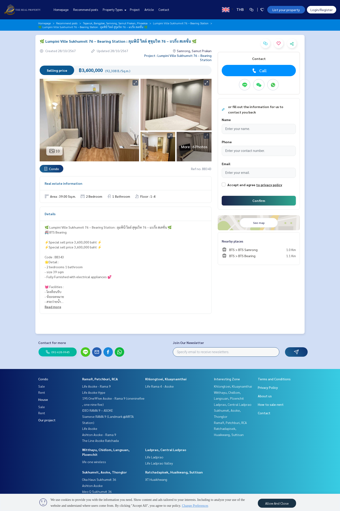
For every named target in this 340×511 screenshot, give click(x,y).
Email (226, 164)
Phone (227, 142)
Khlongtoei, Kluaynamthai (166, 379)
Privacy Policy (268, 387)
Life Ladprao (154, 457)
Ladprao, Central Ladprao (165, 450)
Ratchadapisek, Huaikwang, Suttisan (174, 472)
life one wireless (94, 462)
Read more (53, 307)
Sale (41, 386)
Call (259, 70)
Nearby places (232, 241)
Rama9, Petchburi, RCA (100, 379)
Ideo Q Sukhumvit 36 (97, 491)
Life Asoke (89, 428)
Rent (41, 392)
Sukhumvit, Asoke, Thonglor (104, 472)
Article (149, 10)
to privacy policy (269, 185)
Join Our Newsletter (188, 342)
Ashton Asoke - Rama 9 (99, 434)
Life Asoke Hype (93, 392)
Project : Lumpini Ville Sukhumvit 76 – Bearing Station (178, 57)
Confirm (258, 200)
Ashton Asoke (92, 485)
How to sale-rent (271, 404)
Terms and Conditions (274, 379)
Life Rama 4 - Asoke (159, 386)
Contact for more (52, 342)
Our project (46, 420)
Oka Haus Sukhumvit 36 (99, 479)
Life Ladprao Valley (159, 463)
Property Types (114, 10)
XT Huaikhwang (156, 479)
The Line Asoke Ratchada (100, 440)
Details (50, 214)
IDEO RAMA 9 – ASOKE (97, 410)
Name (226, 119)
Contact (163, 10)
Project (135, 10)
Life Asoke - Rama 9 (96, 386)
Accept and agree (241, 185)
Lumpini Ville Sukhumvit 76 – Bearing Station (180, 23)
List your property (286, 10)
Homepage (61, 10)
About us (265, 396)
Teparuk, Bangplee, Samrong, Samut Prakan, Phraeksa (115, 23)
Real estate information (63, 183)
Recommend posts (85, 10)
